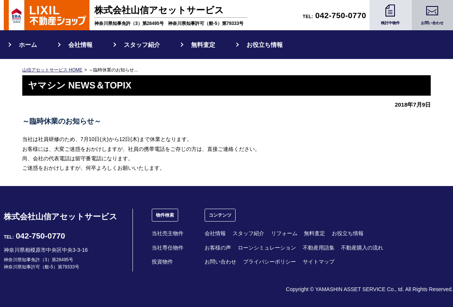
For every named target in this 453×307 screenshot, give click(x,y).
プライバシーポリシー (269, 262)
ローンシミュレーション (267, 248)
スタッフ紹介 (142, 45)
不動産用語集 (318, 248)
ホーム (28, 45)
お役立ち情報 (265, 45)
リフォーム (284, 233)
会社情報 (80, 45)
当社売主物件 (167, 233)
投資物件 (162, 262)
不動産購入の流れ (362, 248)
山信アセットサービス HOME (52, 70)
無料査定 (203, 45)
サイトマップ (318, 262)
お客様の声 (218, 248)
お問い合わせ (220, 262)
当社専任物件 (167, 248)
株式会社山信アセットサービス (60, 216)
